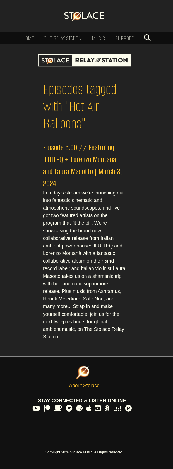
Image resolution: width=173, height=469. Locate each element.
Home (28, 38)
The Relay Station (62, 38)
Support (124, 38)
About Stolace (84, 385)
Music (98, 38)
